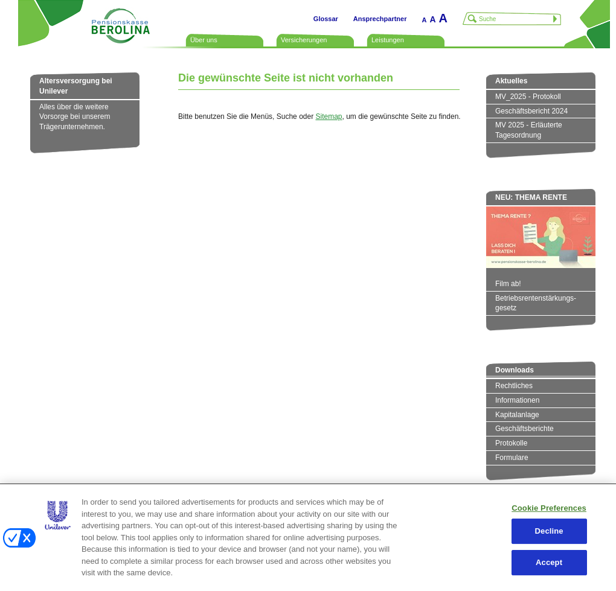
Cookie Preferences (549, 508)
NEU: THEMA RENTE (531, 197)
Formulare (511, 457)
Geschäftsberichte (524, 428)
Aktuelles (511, 81)
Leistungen (387, 39)
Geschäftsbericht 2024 (531, 111)
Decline (549, 530)
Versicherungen (304, 39)
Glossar (325, 18)
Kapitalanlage (517, 415)
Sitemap (328, 116)
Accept (549, 562)
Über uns (203, 39)
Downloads (514, 370)
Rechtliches (514, 386)
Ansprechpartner (380, 18)
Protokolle (511, 443)
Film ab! (508, 284)
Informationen (517, 400)
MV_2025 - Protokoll (528, 96)
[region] (308, 537)
